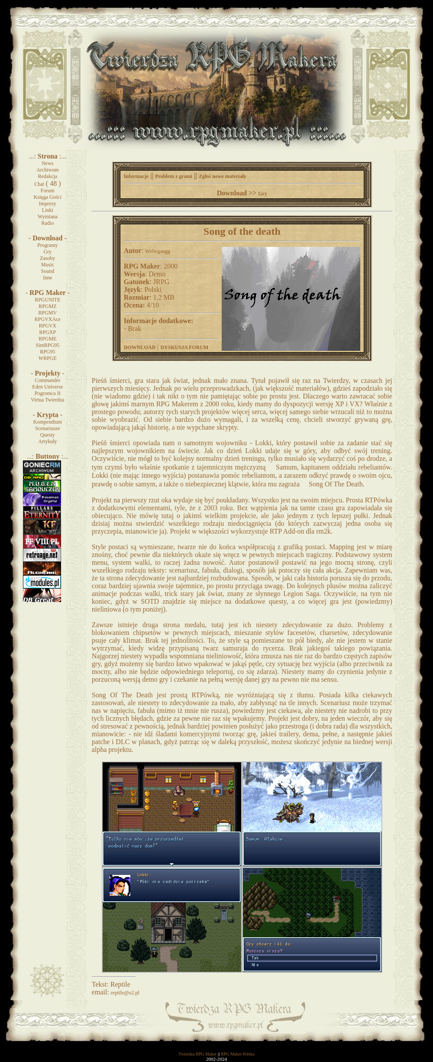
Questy (47, 435)
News (47, 163)
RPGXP (47, 332)
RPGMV (47, 313)
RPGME (47, 339)
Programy (47, 245)
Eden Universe (47, 387)
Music (47, 265)
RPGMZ (47, 306)
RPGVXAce (48, 319)
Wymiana (48, 217)
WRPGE (48, 358)
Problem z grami (173, 176)
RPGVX (47, 326)
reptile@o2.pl (125, 993)
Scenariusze (47, 428)
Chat (39, 184)
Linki (47, 210)
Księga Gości (47, 197)
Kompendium (47, 422)
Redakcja (48, 176)
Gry (48, 252)
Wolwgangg (157, 251)
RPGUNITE (47, 300)
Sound (47, 271)
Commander (47, 380)
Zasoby (47, 258)
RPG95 (47, 352)
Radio (48, 223)
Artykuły (47, 441)
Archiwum (47, 170)
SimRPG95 (47, 345)
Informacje (136, 176)
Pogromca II (48, 393)
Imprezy (47, 204)
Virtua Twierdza (47, 400)
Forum (48, 191)
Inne (47, 278)
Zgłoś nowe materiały (222, 176)
